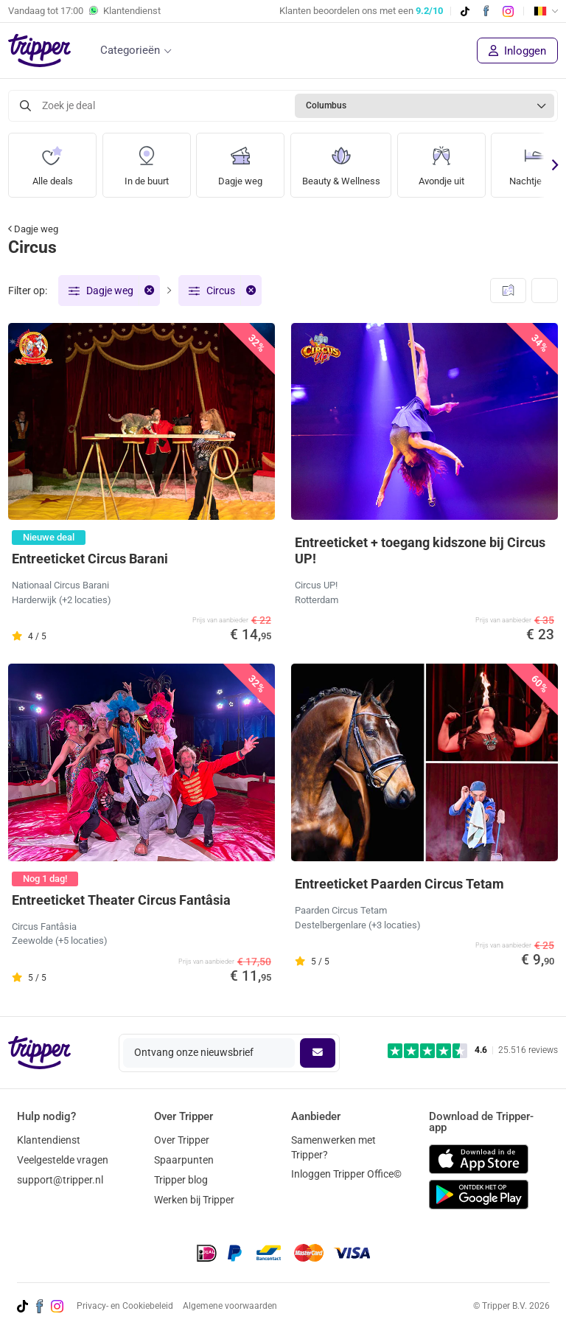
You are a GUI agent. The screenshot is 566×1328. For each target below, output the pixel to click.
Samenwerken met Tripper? (333, 1147)
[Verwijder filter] (149, 290)
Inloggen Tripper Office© (346, 1174)
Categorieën (130, 50)
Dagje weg (240, 160)
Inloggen (517, 51)
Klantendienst (48, 1140)
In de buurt (146, 160)
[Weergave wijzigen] (544, 290)
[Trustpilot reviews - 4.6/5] (473, 1050)
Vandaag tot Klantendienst (84, 11)
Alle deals (52, 160)
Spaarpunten (184, 1160)
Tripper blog (181, 1180)
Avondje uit (447, 160)
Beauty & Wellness (343, 160)
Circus (220, 290)
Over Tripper (181, 1140)
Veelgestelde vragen (62, 1160)
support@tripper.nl (60, 1180)
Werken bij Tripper (194, 1200)
